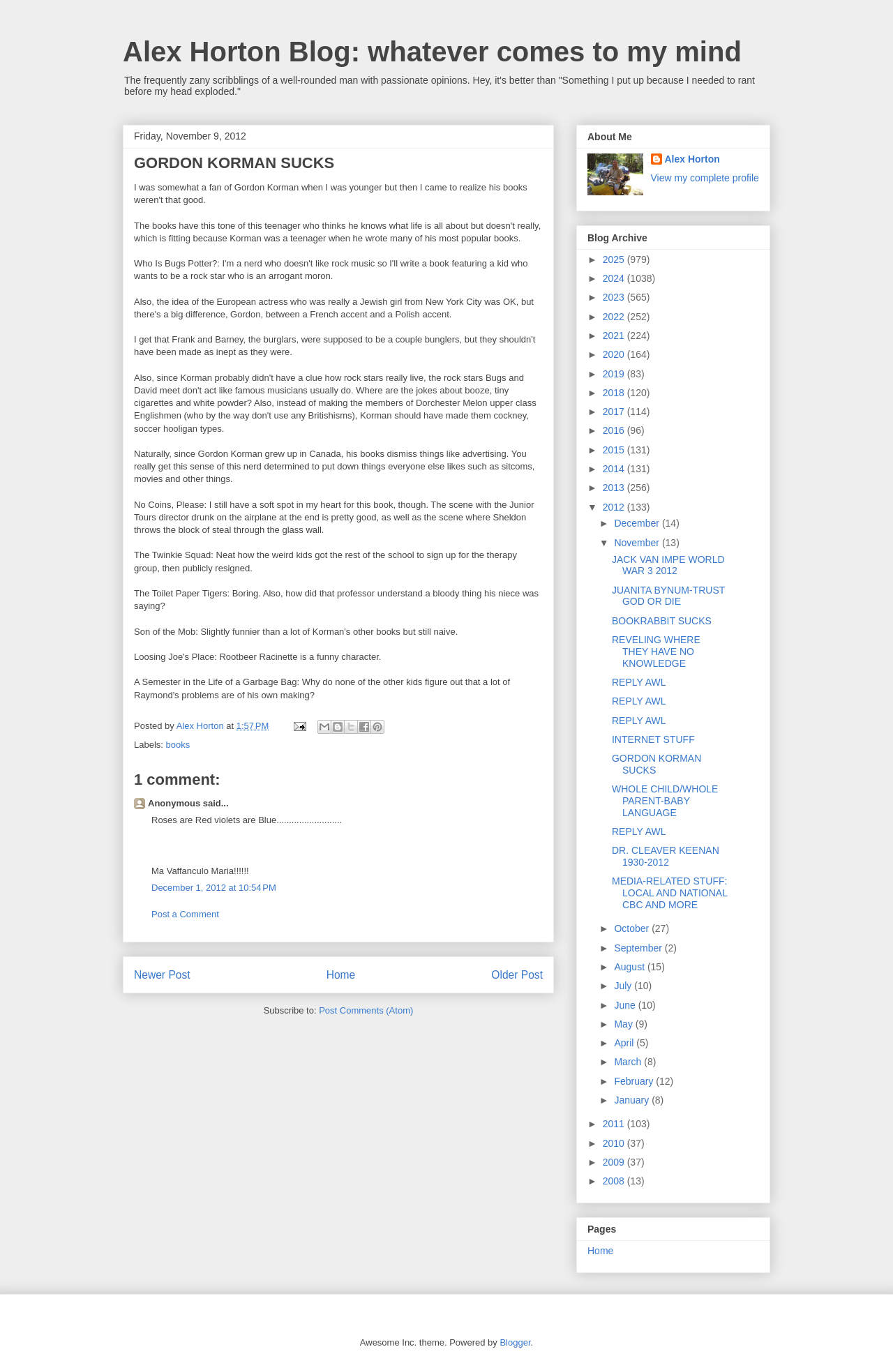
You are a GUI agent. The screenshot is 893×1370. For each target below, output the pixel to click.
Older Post (517, 975)
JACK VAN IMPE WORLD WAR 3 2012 (668, 565)
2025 (615, 259)
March (629, 1061)
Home (341, 975)
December (637, 523)
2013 (615, 487)
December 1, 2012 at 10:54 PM (213, 887)
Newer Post (162, 975)
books (178, 744)
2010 (615, 1143)
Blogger (515, 1342)
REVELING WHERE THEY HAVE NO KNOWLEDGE (656, 651)
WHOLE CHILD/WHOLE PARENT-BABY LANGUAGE (665, 800)
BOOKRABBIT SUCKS (662, 620)
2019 (615, 373)
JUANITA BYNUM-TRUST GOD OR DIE (668, 596)
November (637, 542)
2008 (615, 1181)
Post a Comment (185, 914)
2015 (615, 450)
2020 (615, 354)
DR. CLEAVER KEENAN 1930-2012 (665, 856)
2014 (615, 468)
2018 (615, 392)
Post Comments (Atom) (366, 1010)
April (625, 1042)
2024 (615, 278)
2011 (615, 1123)
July (624, 985)
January (633, 1100)
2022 (615, 316)
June (626, 1005)
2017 (615, 411)
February (635, 1081)
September (639, 948)
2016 (615, 430)
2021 (615, 335)
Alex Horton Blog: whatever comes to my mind (432, 51)
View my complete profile (705, 177)
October (633, 928)
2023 (615, 297)
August (630, 966)
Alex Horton (692, 159)
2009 (615, 1162)
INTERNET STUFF (653, 739)
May (624, 1024)
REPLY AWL (639, 682)
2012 (615, 507)
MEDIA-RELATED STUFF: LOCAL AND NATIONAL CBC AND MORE (669, 892)
